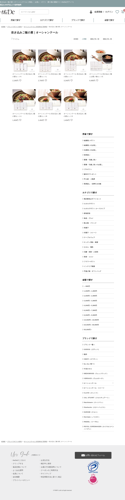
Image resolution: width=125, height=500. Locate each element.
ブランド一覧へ (89, 345)
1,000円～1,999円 (90, 291)
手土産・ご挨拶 (89, 179)
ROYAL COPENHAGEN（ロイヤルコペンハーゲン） (99, 428)
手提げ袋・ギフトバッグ (92, 271)
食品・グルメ (88, 218)
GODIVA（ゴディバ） (92, 349)
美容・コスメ (88, 257)
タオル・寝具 (88, 247)
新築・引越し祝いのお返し (93, 164)
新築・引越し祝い (90, 160)
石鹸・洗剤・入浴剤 (91, 252)
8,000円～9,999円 (90, 315)
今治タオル (88, 369)
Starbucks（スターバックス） (95, 407)
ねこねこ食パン (89, 364)
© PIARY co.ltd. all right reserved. (62, 490)
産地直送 (87, 213)
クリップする (18, 464)
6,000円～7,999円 (90, 310)
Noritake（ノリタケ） (92, 417)
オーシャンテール (90, 383)
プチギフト (88, 169)
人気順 (84, 39)
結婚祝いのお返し (90, 145)
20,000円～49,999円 (91, 325)
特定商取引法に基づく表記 (51, 477)
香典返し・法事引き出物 (92, 184)
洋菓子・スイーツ (90, 233)
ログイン (109, 12)
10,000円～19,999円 (91, 320)
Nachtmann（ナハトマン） (94, 402)
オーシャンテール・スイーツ (94, 388)
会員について (18, 474)
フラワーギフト (89, 261)
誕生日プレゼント (90, 174)
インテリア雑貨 (89, 266)
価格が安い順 (94, 39)
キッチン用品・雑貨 (91, 242)
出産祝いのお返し (90, 150)
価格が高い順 (107, 39)
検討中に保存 (46, 464)
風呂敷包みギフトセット (92, 199)
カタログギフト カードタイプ (94, 208)
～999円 (87, 286)
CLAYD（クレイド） (91, 393)
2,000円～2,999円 (90, 296)
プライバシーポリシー (21, 480)
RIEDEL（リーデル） (91, 422)
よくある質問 (18, 470)
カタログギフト (89, 204)
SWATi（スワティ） (91, 359)
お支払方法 (45, 460)
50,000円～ (88, 329)
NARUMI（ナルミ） (91, 412)
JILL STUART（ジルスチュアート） (97, 398)
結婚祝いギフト (89, 140)
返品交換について (19, 467)
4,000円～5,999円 (90, 305)
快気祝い (87, 155)
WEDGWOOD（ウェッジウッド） (96, 373)
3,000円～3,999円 (90, 301)
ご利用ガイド (25, 455)
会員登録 (98, 12)
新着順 (76, 39)
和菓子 (86, 228)
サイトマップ (46, 474)
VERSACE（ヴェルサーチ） (94, 378)
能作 (85, 354)
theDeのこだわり (19, 460)
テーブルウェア (89, 237)
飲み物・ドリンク (90, 223)
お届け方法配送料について (51, 467)
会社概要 (16, 477)
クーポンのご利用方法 (49, 470)
